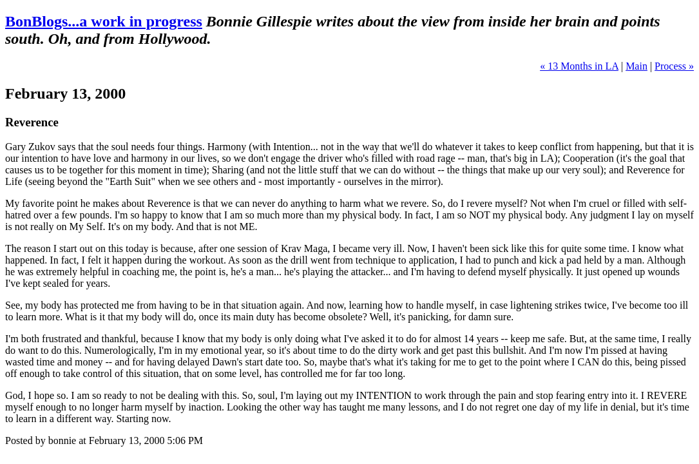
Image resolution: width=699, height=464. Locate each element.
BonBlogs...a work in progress (103, 21)
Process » (674, 66)
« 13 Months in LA (579, 66)
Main (636, 66)
